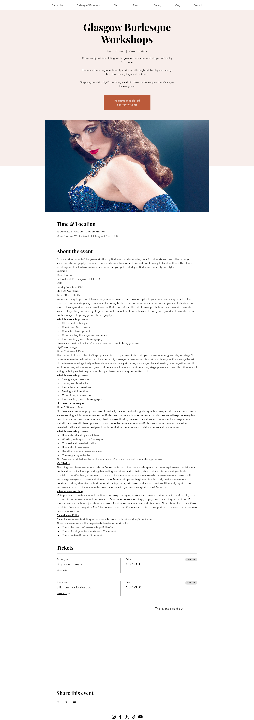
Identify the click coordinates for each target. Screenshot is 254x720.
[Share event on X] (66, 702)
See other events (127, 104)
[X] (127, 716)
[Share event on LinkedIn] (74, 702)
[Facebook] (120, 716)
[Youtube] (140, 716)
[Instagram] (113, 716)
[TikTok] (133, 716)
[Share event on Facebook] (58, 702)
